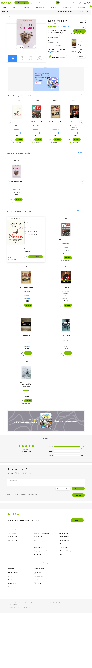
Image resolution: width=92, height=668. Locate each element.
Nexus (17, 122)
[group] (12, 58)
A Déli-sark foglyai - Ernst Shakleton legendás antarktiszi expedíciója (26, 383)
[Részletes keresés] (31, 2)
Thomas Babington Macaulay (75, 126)
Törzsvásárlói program (71, 11)
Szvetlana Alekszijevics (26, 339)
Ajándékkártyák (64, 537)
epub (20, 47)
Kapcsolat (11, 587)
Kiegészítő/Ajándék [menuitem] (84, 7)
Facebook (38, 573)
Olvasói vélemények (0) (63, 26)
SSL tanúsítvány (13, 604)
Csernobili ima (26, 335)
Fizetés (10, 576)
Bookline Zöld (38, 537)
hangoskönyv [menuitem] (40, 8)
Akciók (81, 11)
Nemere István (55, 126)
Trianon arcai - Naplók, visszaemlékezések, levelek (66, 336)
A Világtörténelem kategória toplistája (20, 212)
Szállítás (11, 580)
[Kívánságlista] (80, 3)
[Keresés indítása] (58, 2)
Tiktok (37, 580)
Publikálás (78, 489)
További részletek (52, 52)
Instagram (38, 576)
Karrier (36, 540)
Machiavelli (74, 122)
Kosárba (79, 31)
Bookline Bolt (12, 540)
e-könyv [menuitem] (26, 8)
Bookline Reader (64, 540)
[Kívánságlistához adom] (84, 27)
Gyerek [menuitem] (15, 8)
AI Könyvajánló (21, 3)
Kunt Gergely (65, 339)
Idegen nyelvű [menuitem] (67, 8)
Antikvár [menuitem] (53, 8)
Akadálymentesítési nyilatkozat (43, 563)
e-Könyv (17, 101)
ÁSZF (35, 558)
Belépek (78, 495)
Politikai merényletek (55, 122)
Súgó (9, 590)
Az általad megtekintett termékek (19, 153)
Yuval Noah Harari (17, 126)
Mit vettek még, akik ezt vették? (19, 96)
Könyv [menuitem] (4, 8)
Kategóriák (5, 11)
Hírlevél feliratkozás (65, 547)
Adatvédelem (38, 554)
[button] (45, 58)
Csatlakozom (77, 520)
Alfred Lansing (26, 386)
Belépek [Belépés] (74, 3)
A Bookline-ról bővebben (41, 533)
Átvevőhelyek (12, 583)
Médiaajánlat (38, 547)
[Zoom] (35, 47)
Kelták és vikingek (16, 181)
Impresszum (38, 544)
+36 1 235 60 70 (12, 533)
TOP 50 (61, 554)
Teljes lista (79, 95)
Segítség (59, 11)
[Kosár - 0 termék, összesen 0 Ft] (87, 3)
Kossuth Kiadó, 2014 (52, 23)
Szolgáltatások (13, 573)
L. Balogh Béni (65, 341)
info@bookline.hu (13, 537)
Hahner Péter (36, 126)
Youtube (37, 583)
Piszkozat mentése (63, 489)
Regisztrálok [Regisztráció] (66, 3)
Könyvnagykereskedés (40, 551)
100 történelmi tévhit (36, 122)
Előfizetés (87, 11)
